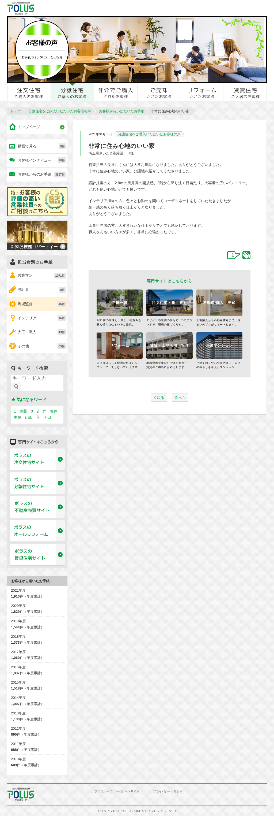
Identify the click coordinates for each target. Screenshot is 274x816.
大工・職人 (42, 332)
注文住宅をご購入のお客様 (29, 92)
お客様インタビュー (42, 160)
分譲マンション (219, 345)
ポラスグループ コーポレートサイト (115, 791)
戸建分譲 (119, 303)
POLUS (20, 794)
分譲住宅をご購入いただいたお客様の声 (59, 111)
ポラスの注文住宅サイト (37, 459)
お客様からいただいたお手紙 (121, 111)
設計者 (42, 290)
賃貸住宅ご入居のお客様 (245, 92)
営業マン (42, 276)
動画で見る (42, 146)
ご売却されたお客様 (159, 92)
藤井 (53, 411)
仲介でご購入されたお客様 (116, 92)
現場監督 (42, 304)
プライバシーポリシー (167, 791)
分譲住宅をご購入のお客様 (72, 92)
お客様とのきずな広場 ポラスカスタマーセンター (81, 8)
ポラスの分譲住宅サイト (37, 483)
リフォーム (120, 345)
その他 (42, 346)
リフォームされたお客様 (202, 92)
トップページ (29, 127)
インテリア (42, 318)
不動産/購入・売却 (219, 303)
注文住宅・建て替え (169, 303)
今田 (47, 417)
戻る (160, 397)
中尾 (17, 417)
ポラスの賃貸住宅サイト (37, 555)
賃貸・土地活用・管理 (169, 345)
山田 (29, 417)
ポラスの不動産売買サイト (37, 507)
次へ (178, 397)
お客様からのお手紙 (42, 174)
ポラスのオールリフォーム (37, 531)
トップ (15, 111)
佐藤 (23, 411)
